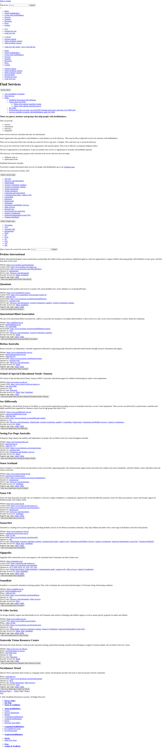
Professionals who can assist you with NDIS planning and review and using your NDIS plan (42, 110)
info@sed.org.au (11, 444)
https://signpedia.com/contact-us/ (23, 563)
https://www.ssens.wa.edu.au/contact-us (25, 384)
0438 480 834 (10, 677)
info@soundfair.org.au (13, 591)
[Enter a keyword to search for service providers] (41, 249)
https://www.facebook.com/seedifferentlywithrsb (27, 418)
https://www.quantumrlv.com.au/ (18, 293)
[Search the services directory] (54, 249)
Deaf (22, 392)
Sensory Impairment (11, 713)
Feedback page (69, 167)
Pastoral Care (9, 209)
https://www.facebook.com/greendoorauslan (26, 679)
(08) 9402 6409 (11, 386)
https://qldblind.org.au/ (15, 323)
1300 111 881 (10, 535)
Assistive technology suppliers (15, 185)
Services (7, 17)
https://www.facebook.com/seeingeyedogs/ (25, 448)
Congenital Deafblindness (13, 717)
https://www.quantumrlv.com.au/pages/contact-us (29, 295)
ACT (6, 227)
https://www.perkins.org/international (20, 265)
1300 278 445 (10, 623)
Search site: (4, 5)
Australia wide (9, 229)
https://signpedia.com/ (15, 561)
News (6, 23)
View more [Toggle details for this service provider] (16, 279)
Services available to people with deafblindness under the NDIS (32, 112)
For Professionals (10, 731)
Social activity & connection (14, 211)
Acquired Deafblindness (13, 719)
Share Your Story (10, 740)
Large (9, 33)
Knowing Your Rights (12, 723)
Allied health (9, 183)
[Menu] (1, 3)
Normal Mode (9, 75)
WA (5, 245)
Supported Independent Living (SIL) (17, 215)
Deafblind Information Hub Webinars (22, 100)
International (9, 231)
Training (7, 19)
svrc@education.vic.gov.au (15, 651)
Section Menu (5, 90)
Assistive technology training (15, 187)
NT (5, 235)
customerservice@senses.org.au (16, 533)
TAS (6, 241)
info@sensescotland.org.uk (15, 476)
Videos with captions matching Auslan (27, 104)
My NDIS (12, 108)
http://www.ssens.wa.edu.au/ (17, 382)
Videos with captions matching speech (27, 106)
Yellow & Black (13, 41)
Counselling (8, 197)
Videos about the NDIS (17, 102)
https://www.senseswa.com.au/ (18, 531)
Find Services (9, 96)
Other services (9, 207)
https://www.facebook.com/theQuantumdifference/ (28, 299)
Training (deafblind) (11, 217)
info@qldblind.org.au (13, 325)
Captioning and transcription (14, 193)
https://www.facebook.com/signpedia (23, 565)
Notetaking (8, 203)
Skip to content (5, 1)
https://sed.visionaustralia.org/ (17, 442)
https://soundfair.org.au (15, 589)
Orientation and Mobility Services (16, 205)
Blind (18, 275)
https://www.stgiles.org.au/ (16, 619)
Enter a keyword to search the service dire (15, 249)
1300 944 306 (10, 416)
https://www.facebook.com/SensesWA (24, 537)
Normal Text (10, 77)
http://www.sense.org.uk (15, 504)
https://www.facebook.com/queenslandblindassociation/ (30, 329)
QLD (6, 237)
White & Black (13, 43)
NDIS (6, 98)
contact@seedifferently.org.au (16, 414)
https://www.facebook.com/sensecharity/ (25, 508)
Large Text (10, 79)
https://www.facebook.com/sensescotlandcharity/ (28, 478)
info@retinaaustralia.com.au (15, 354)
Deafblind (24, 275)
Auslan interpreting (11, 189)
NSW (6, 233)
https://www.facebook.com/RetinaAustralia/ (26, 358)
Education (8, 199)
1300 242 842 (10, 593)
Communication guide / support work (18, 195)
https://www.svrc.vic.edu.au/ (17, 649)
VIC (6, 243)
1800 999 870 (10, 356)
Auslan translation (11, 191)
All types (7, 179)
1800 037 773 (10, 446)
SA (5, 239)
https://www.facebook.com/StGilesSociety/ (25, 625)
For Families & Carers (12, 729)
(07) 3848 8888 (11, 327)
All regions (8, 225)
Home (6, 11)
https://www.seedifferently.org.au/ (19, 412)
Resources (8, 21)
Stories (6, 721)
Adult (17, 307)
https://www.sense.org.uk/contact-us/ (24, 506)
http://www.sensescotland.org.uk (18, 474)
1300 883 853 (10, 297)
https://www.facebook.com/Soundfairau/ (24, 595)
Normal (10, 31)
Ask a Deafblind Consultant (14, 94)
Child (17, 277)
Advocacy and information (14, 181)
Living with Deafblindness (14, 15)
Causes (7, 711)
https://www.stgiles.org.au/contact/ (23, 621)
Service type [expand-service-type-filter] (8, 175)
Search (32, 5)
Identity (7, 715)
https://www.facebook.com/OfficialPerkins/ (26, 269)
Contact (7, 25)
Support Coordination (12, 213)
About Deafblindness (12, 13)
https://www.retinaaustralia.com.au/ (19, 352)
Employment (9, 201)
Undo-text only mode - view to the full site (19, 47)
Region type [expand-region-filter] (8, 221)
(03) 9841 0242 (11, 653)
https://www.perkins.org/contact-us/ (24, 267)
